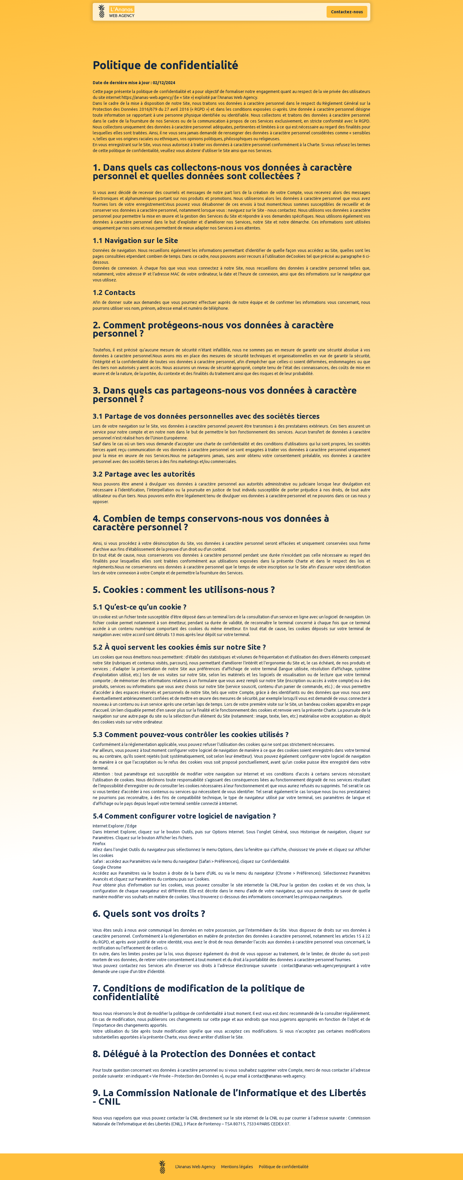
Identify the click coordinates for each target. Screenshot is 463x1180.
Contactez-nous (347, 11)
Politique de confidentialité (284, 1166)
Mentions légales (237, 1166)
